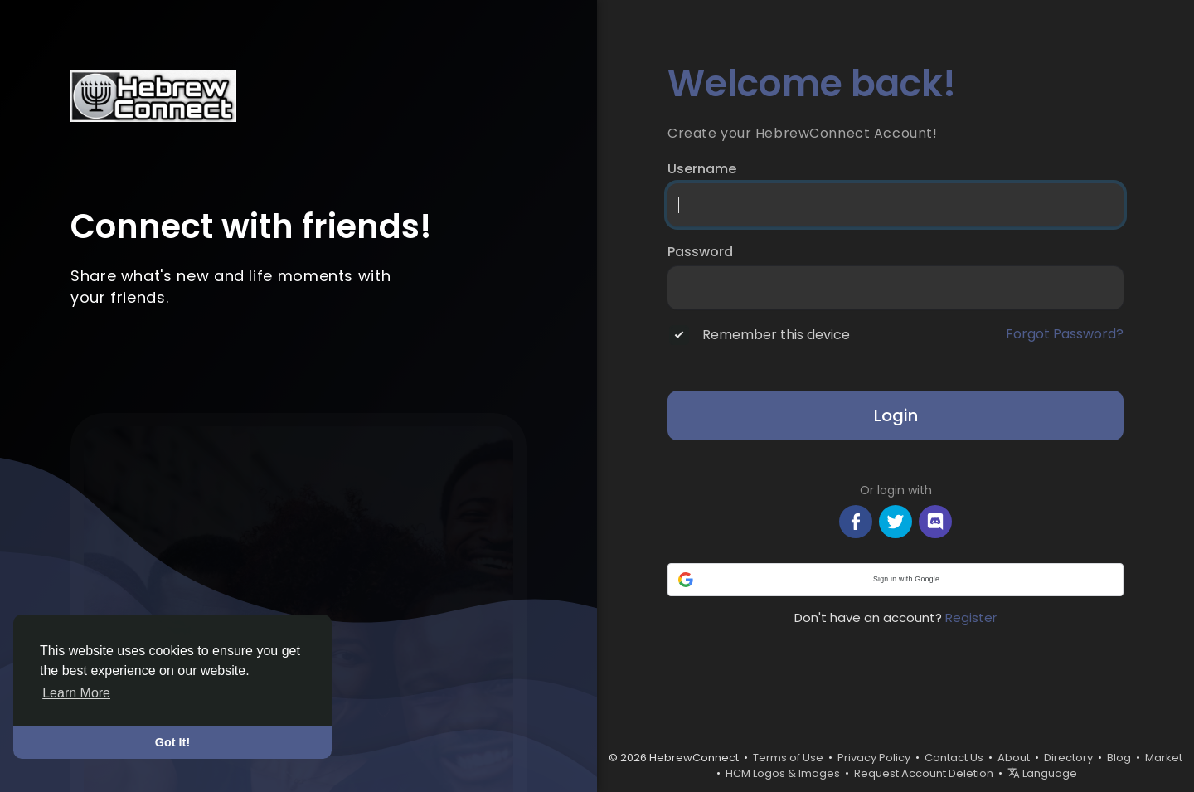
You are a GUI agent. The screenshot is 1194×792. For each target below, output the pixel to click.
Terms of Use (788, 757)
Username (701, 169)
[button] (895, 579)
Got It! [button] (172, 742)
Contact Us (954, 757)
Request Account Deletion (923, 773)
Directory (1068, 757)
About (1013, 757)
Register (971, 617)
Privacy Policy (873, 757)
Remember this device (776, 335)
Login (896, 415)
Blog (1119, 757)
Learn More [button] (76, 693)
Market (1163, 757)
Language (1042, 773)
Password (700, 252)
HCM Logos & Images (783, 773)
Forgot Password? (1065, 334)
